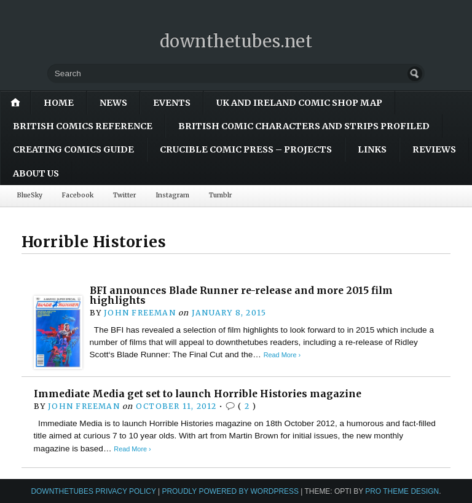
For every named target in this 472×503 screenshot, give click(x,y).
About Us (36, 173)
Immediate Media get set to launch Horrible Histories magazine (197, 394)
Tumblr (220, 195)
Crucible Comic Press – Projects (246, 149)
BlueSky (29, 195)
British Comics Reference (82, 126)
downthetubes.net (236, 41)
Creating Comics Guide (73, 149)
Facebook (77, 195)
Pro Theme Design (402, 491)
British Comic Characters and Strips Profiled (304, 126)
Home (59, 102)
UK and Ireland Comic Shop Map (299, 102)
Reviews (434, 149)
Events (172, 102)
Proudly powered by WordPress (230, 491)
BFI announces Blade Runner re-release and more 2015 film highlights (241, 295)
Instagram (172, 195)
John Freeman (140, 312)
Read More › (282, 354)
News (113, 102)
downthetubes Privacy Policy (93, 491)
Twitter (124, 195)
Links (372, 149)
